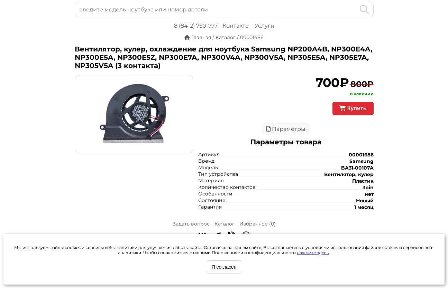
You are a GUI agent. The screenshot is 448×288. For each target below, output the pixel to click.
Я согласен (223, 267)
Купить (352, 108)
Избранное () (257, 224)
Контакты (236, 25)
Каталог (224, 224)
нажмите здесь (313, 252)
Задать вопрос (191, 224)
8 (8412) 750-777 (196, 25)
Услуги (264, 25)
